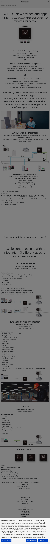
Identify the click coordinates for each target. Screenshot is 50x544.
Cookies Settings (6, 540)
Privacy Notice (14, 536)
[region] (25, 531)
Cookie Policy (5, 536)
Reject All (42, 540)
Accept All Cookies (31, 540)
